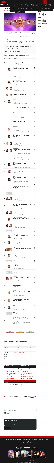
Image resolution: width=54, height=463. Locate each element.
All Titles (2, 4)
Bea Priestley (16, 135)
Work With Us (36, 460)
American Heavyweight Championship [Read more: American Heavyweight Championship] (45, 11)
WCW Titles (33, 4)
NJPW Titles (19, 4)
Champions (42, 4)
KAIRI (14, 100)
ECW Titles (37, 4)
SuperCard (27, 1)
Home (7, 439)
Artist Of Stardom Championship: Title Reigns (13, 48)
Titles (45, 1)
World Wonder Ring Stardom (26, 36)
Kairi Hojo (15, 218)
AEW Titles (11, 4)
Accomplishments (48, 4)
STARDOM (6, 349)
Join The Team (7, 427)
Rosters (36, 1)
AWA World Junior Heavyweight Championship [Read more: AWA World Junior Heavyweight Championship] (44, 20)
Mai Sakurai (20, 94)
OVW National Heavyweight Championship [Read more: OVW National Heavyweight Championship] (46, 26)
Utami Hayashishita (21, 149)
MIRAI (14, 87)
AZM (14, 68)
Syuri (19, 87)
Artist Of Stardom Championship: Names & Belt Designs (15, 50)
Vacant (14, 192)
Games (32, 1)
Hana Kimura (16, 171)
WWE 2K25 (17, 1)
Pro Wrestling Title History (8, 10)
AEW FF (22, 1)
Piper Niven (21, 198)
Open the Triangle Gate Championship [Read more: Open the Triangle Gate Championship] (45, 17)
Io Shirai (15, 198)
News (8, 1)
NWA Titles (28, 4)
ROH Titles (24, 4)
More (49, 1)
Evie (14, 255)
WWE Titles (6, 4)
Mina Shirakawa (16, 81)
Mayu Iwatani (16, 163)
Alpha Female (16, 299)
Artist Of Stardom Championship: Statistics (13, 51)
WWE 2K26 (12, 1)
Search (32, 460)
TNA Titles (15, 4)
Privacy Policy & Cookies (26, 460)
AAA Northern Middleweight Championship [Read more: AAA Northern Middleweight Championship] (44, 14)
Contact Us (20, 460)
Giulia (14, 94)
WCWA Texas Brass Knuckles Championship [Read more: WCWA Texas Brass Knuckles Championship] (45, 24)
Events (41, 1)
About (17, 460)
